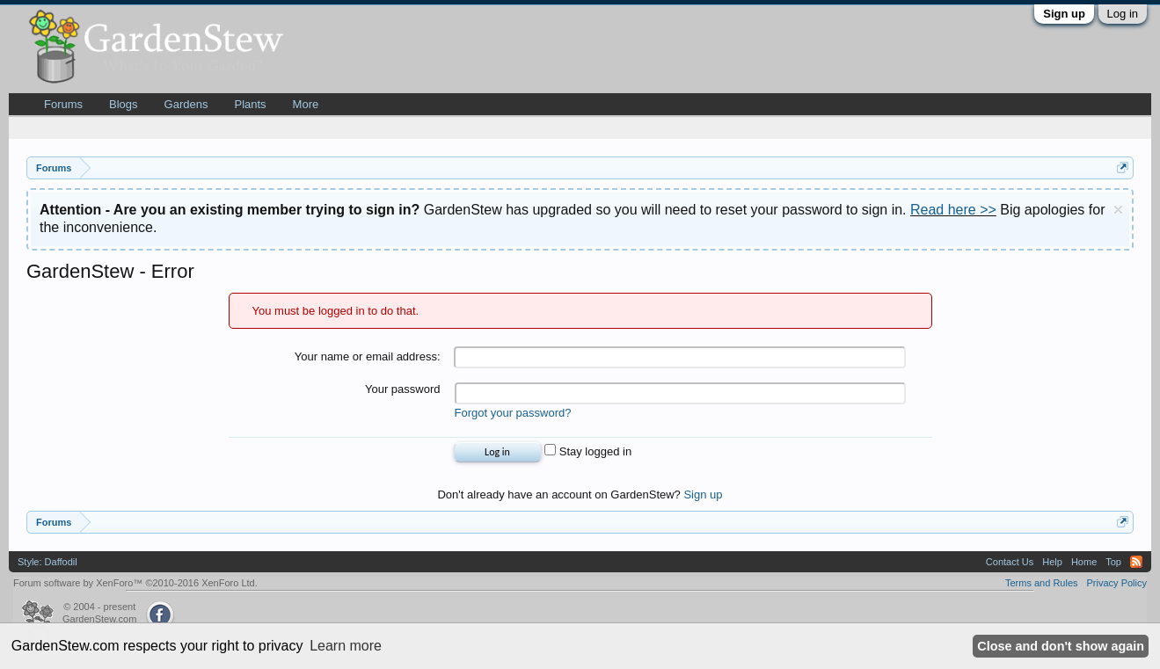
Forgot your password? (513, 412)
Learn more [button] (346, 645)
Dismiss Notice (1118, 209)
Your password (403, 389)
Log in (1122, 13)
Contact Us (1009, 561)
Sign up (1064, 13)
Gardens (186, 104)
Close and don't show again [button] (1060, 646)
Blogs (123, 104)
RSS (1136, 562)
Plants (250, 104)
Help (1052, 561)
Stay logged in (587, 451)
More (306, 104)
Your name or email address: (368, 356)
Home (1084, 561)
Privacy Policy (1117, 583)
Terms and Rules (1041, 583)
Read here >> (953, 209)
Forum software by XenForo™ (135, 583)
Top (1113, 561)
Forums (63, 104)
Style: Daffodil (47, 561)
